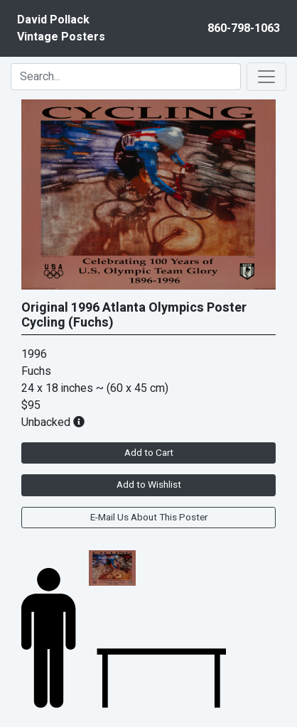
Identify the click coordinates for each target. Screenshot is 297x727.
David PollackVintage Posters (61, 28)
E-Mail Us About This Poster (148, 517)
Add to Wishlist (149, 485)
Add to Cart (148, 453)
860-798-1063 (243, 28)
